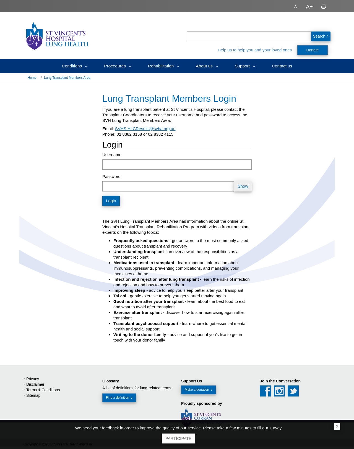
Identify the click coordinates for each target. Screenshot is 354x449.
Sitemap (33, 395)
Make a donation (196, 389)
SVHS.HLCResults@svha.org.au (145, 128)
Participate (178, 438)
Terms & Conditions (43, 390)
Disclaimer (35, 384)
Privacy (32, 379)
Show (243, 186)
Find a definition (117, 397)
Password (111, 176)
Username (111, 154)
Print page (323, 6)
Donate (312, 50)
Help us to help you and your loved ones (255, 50)
